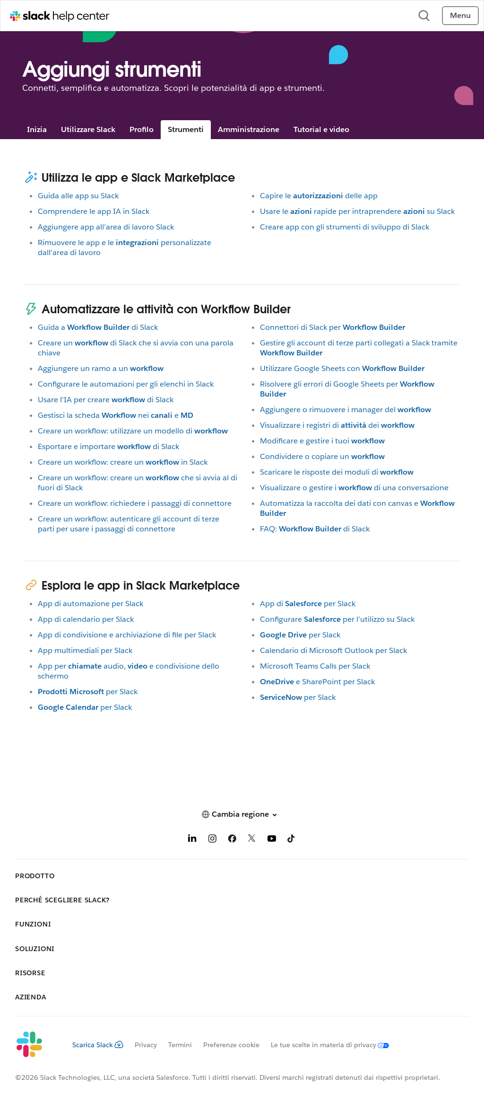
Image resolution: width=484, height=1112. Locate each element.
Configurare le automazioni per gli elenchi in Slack (126, 384)
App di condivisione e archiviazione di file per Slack (127, 635)
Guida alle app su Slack (78, 196)
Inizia (37, 129)
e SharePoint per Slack (317, 682)
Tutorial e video (321, 129)
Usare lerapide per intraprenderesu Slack (357, 211)
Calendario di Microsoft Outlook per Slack (333, 650)
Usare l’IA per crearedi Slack (105, 400)
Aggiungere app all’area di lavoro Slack (106, 227)
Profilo (142, 129)
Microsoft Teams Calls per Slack (315, 666)
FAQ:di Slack (315, 529)
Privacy (146, 1045)
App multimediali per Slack (85, 650)
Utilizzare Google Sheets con (342, 368)
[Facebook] (232, 840)
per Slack (88, 692)
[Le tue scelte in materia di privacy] (324, 1045)
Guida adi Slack (98, 327)
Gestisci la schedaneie (115, 415)
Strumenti (186, 129)
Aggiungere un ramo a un (101, 368)
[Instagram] (212, 840)
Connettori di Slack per (332, 327)
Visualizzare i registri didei (337, 425)
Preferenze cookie (231, 1045)
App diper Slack (307, 604)
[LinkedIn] (192, 840)
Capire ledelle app (319, 196)
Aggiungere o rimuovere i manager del (345, 410)
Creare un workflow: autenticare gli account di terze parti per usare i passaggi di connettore (128, 524)
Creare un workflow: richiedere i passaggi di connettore (135, 503)
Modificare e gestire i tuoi (322, 441)
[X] (252, 840)
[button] (242, 814)
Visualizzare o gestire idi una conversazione (354, 488)
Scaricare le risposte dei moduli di (337, 472)
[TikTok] (291, 840)
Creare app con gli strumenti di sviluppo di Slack (344, 227)
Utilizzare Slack (88, 129)
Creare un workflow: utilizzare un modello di (133, 431)
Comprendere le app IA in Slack (93, 211)
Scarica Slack (97, 1045)
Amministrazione (248, 129)
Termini (180, 1045)
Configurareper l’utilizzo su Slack (337, 619)
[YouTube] (272, 840)
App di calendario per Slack (86, 619)
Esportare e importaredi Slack (108, 446)
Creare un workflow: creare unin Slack (122, 462)
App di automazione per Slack (90, 604)
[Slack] (36, 1045)
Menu (460, 15)
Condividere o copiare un (322, 456)
